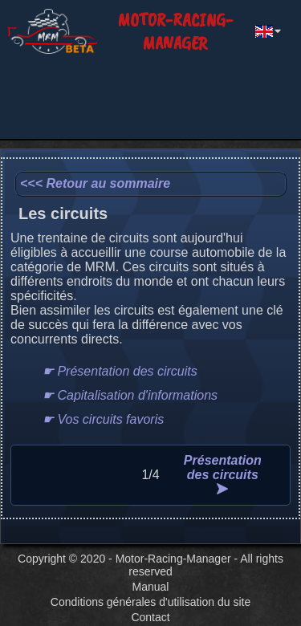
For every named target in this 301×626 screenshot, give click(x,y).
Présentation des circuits (223, 473)
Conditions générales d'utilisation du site (150, 602)
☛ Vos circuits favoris (103, 419)
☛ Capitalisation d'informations (130, 395)
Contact (150, 617)
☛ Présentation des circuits (120, 371)
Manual (150, 586)
